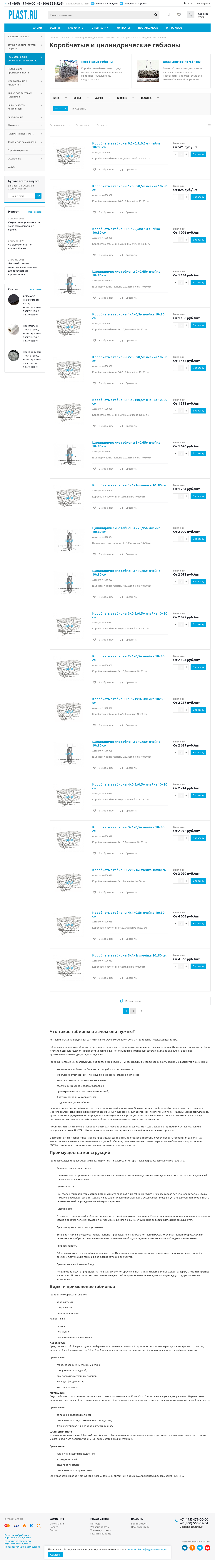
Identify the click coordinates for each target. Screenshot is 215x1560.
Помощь (137, 1519)
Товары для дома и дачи (22, 141)
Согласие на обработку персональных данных (17, 1542)
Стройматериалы (18, 150)
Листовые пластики (19, 36)
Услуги (55, 27)
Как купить (75, 27)
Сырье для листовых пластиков (20, 94)
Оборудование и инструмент (17, 82)
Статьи (53, 1530)
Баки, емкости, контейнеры (16, 106)
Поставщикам (148, 27)
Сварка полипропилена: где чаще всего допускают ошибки (24, 226)
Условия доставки (100, 1530)
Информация (99, 1519)
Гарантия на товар (100, 1533)
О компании (99, 27)
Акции (37, 27)
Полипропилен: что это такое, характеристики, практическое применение (32, 359)
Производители (140, 1526)
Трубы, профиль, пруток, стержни (22, 46)
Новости (54, 1526)
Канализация (15, 116)
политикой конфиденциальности (146, 1549)
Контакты (123, 27)
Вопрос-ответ (139, 1523)
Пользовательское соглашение (22, 1547)
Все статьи (35, 289)
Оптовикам (174, 27)
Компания (57, 1519)
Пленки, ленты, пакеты (21, 133)
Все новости (34, 211)
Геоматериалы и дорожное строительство (22, 58)
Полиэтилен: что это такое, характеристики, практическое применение (32, 333)
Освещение (14, 158)
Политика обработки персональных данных (17, 1536)
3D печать (13, 125)
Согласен (55, 1554)
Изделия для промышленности (18, 70)
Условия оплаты (99, 1526)
